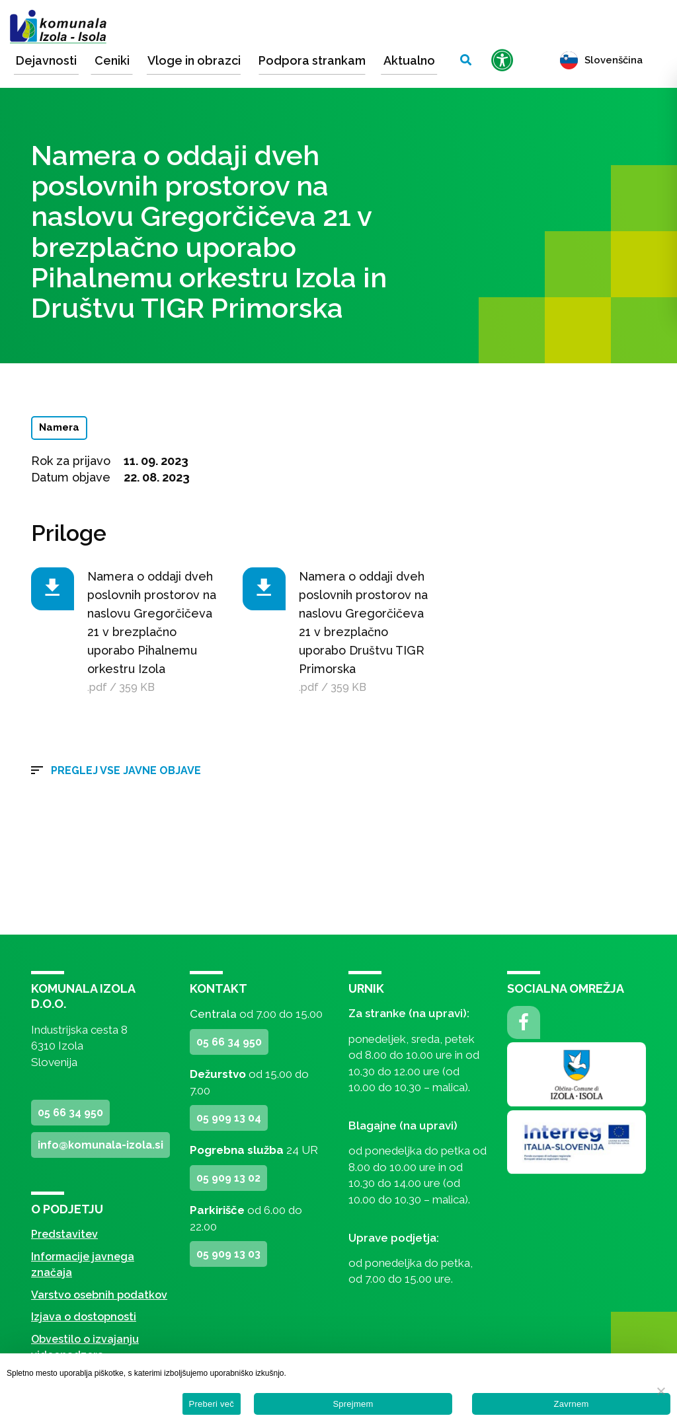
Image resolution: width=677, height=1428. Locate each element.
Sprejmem (353, 1404)
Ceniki (112, 60)
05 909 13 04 (228, 1118)
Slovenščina (601, 60)
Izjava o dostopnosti (83, 1316)
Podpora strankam (312, 60)
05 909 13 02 (228, 1178)
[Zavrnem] (660, 1391)
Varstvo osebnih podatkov (99, 1295)
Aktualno (409, 60)
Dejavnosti (46, 60)
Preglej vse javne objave (126, 770)
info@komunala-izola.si (100, 1145)
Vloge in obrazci (194, 60)
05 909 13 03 (228, 1254)
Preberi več (212, 1404)
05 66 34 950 (70, 1112)
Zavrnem (570, 1404)
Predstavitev (64, 1234)
